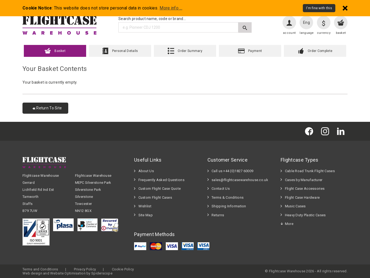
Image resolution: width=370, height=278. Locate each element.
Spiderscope (101, 273)
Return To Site (47, 108)
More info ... (171, 8)
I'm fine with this (319, 8)
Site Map (145, 215)
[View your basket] (341, 22)
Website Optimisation (68, 273)
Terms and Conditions (40, 269)
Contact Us (221, 189)
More (289, 224)
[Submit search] (245, 27)
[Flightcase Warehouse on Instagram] (326, 131)
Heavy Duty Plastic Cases (305, 215)
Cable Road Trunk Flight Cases (310, 171)
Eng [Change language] (306, 22)
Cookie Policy (123, 269)
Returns (218, 215)
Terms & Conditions (228, 197)
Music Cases (295, 206)
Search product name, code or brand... (152, 19)
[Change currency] (323, 22)
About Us (146, 171)
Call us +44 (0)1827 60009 (232, 171)
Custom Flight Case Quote (159, 189)
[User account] (289, 22)
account (289, 33)
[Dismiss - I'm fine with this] (345, 8)
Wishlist (144, 206)
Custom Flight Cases (155, 197)
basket (341, 33)
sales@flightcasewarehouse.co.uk (240, 180)
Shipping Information (229, 206)
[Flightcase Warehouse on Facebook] (310, 131)
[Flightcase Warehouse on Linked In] (342, 131)
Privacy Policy (85, 269)
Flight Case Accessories (304, 189)
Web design (32, 273)
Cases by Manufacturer (304, 180)
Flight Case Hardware (302, 197)
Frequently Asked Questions (161, 180)
